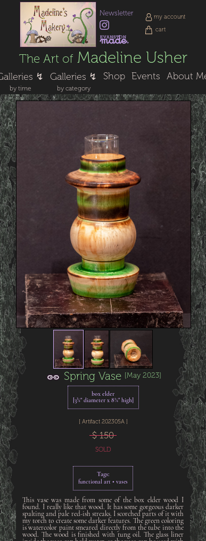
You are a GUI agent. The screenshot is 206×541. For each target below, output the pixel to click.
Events (145, 76)
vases (122, 482)
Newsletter (116, 13)
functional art (94, 482)
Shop (114, 76)
